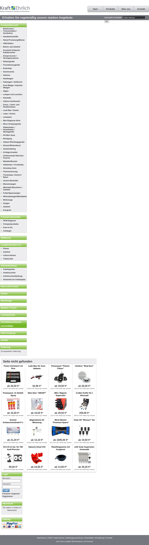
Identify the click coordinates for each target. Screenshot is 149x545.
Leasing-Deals (8, 315)
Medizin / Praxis (9, 308)
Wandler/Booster (10, 161)
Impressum (41, 538)
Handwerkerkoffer (10, 37)
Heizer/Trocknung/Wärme (14, 40)
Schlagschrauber (10, 152)
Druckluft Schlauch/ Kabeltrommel (11, 51)
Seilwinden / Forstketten (13, 165)
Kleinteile (7, 98)
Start (95, 9)
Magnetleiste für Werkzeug (37, 421)
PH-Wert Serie (9, 135)
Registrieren (7, 496)
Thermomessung (10, 172)
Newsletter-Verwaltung (94, 538)
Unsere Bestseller (10, 181)
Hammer (6, 75)
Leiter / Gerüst (9, 114)
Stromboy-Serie (9, 168)
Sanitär (4, 340)
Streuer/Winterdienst (12, 145)
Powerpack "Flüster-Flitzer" (60, 367)
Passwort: (6, 484)
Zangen (6, 203)
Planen (6, 249)
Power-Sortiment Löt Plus (13, 367)
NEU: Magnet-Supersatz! (60, 394)
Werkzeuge (8, 200)
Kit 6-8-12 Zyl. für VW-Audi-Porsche (13, 448)
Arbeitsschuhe (9, 273)
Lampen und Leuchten (12, 94)
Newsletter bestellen (113, 17)
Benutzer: (6, 478)
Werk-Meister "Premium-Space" (60, 421)
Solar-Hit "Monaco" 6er (84, 420)
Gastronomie (8, 72)
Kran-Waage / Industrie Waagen (12, 86)
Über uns (126, 9)
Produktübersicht (9, 25)
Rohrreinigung (8, 333)
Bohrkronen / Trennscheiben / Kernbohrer (10, 31)
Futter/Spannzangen (11, 193)
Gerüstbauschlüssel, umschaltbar (11, 324)
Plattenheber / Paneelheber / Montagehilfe (9, 129)
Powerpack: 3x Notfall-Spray (13, 394)
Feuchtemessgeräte (11, 65)
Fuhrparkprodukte (10, 224)
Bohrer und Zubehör (11, 47)
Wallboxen (6, 238)
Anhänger (7, 231)
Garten (4, 293)
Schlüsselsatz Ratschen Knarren (13, 157)
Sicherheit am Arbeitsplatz (14, 280)
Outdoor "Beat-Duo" (84, 366)
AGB (50, 538)
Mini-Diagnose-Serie (11, 121)
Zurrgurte (7, 210)
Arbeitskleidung (9, 266)
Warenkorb (7, 503)
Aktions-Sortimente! (11, 101)
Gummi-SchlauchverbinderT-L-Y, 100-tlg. (13, 422)
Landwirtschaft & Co (11, 245)
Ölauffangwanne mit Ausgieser (60, 448)
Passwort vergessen (11, 494)
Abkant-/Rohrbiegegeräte (13, 142)
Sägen (5, 91)
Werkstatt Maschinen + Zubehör (12, 188)
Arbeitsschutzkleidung (12, 276)
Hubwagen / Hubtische (12, 82)
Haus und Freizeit (9, 286)
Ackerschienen (9, 255)
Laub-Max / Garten (11, 110)
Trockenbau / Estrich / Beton (12, 176)
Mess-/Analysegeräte (12, 124)
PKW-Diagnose (9, 221)
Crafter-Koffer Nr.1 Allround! (84, 394)
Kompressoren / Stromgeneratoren (11, 57)
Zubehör (6, 207)
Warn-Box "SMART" (37, 393)
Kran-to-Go (8, 227)
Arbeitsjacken (9, 269)
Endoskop (7, 68)
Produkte (110, 9)
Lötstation (7, 117)
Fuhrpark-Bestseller (11, 217)
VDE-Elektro (8, 43)
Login (5, 474)
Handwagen (8, 79)
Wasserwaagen (9, 184)
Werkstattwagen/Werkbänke (15, 196)
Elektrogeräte (9, 62)
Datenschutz (58, 538)
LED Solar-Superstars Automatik (84, 448)
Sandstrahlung (9, 149)
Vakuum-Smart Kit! (37, 447)
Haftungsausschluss (74, 538)
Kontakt (141, 9)
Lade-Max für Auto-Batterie (37, 367)
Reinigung (7, 139)
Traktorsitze (8, 259)
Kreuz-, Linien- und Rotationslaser (11, 106)
